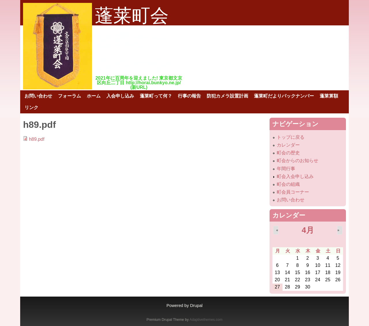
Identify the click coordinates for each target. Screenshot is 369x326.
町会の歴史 (288, 152)
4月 (308, 230)
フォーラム (69, 95)
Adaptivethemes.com (205, 320)
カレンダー (288, 145)
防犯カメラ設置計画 (227, 95)
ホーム (94, 95)
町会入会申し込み (295, 176)
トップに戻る (290, 137)
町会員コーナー (293, 192)
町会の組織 (288, 184)
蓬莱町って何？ (156, 95)
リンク (31, 107)
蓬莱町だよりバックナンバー (284, 95)
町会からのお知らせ (297, 160)
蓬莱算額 (329, 95)
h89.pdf (36, 139)
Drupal (196, 305)
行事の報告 (189, 95)
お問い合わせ (38, 95)
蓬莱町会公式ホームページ (132, 39)
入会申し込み (120, 95)
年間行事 (286, 168)
